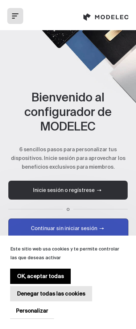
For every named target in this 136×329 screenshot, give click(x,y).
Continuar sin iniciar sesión (68, 228)
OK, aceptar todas (40, 276)
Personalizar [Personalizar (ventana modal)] (32, 311)
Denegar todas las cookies (51, 293)
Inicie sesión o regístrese (68, 190)
